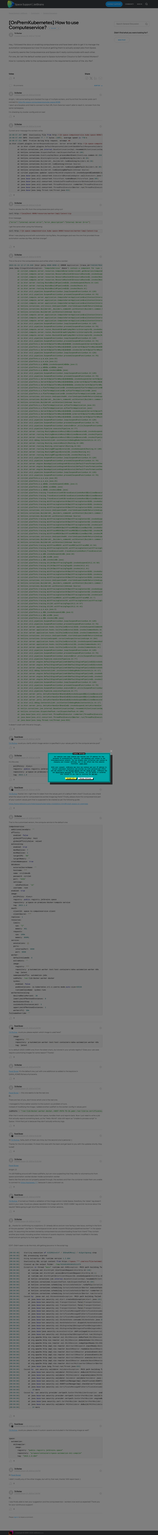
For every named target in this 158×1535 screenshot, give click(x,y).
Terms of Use (91, 771)
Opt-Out (94, 774)
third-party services (63, 772)
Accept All (71, 778)
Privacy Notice (74, 771)
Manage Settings (85, 778)
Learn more (83, 764)
